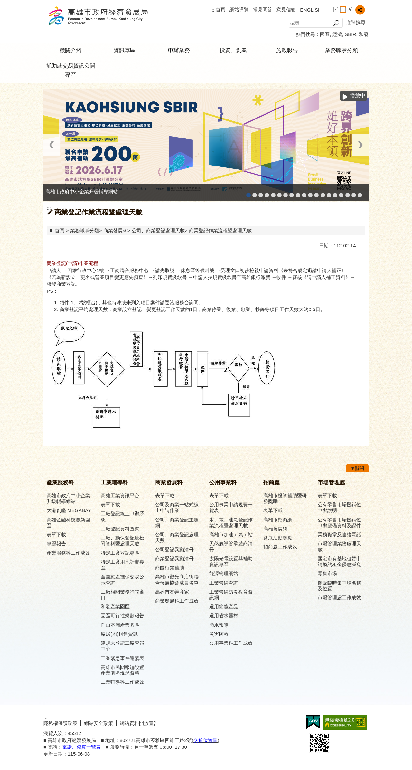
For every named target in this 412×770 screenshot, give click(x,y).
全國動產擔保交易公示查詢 (122, 579)
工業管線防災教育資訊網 (310, 193)
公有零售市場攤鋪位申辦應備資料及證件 (339, 522)
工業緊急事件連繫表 (122, 658)
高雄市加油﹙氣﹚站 (231, 534)
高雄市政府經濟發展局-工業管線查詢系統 (304, 193)
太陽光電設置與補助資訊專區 (231, 561)
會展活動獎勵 (277, 537)
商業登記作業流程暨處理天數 (220, 230)
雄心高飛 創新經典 (353, 193)
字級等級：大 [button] (349, 9)
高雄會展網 (341, 193)
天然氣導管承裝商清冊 (231, 546)
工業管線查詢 (223, 582)
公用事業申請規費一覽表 (231, 507)
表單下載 (56, 534)
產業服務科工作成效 (68, 553)
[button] (336, 23)
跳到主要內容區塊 (3, 3)
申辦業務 (179, 50)
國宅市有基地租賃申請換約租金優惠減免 (339, 561)
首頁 (220, 9)
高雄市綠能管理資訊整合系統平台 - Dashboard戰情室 (323, 193)
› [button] (360, 145)
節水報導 (219, 625)
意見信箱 (286, 9)
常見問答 (262, 9)
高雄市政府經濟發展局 (97, 15)
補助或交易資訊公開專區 (70, 70)
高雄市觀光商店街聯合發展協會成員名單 (177, 579)
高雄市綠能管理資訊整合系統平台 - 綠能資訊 (316, 193)
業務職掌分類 (341, 50)
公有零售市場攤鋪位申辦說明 (339, 507)
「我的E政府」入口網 (360, 193)
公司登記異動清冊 (174, 549)
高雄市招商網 (277, 519)
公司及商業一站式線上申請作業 (177, 507)
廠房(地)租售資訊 (119, 634)
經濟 (337, 34)
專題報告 (56, 543)
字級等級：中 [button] (343, 9)
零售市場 (327, 573)
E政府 (313, 722)
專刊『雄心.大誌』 (347, 193)
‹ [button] (51, 145)
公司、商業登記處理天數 (158, 230)
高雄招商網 (335, 193)
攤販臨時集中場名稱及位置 (339, 585)
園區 (325, 34)
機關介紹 (70, 50)
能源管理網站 (223, 573)
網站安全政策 (98, 723)
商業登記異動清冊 (174, 558)
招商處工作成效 (280, 546)
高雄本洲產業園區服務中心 (285, 193)
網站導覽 (239, 9)
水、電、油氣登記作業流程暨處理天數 (231, 522)
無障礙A (345, 722)
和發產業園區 (273, 193)
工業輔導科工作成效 (122, 682)
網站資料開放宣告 (139, 723)
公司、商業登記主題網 (291, 193)
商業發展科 (115, 230)
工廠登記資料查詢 (120, 528)
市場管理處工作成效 (339, 597)
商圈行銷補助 (169, 567)
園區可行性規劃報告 (122, 615)
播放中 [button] (357, 95)
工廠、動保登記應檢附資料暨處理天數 (122, 540)
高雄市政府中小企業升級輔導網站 (248, 193)
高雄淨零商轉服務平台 (329, 193)
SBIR (350, 34)
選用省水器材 (223, 615)
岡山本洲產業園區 (120, 625)
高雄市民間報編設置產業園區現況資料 (122, 670)
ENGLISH (311, 10)
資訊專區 (125, 50)
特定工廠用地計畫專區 (122, 564)
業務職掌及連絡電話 (339, 534)
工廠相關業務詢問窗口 (122, 594)
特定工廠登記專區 (120, 553)
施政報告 (287, 50)
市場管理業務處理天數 (339, 546)
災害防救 (219, 634)
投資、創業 (233, 50)
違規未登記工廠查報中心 (122, 645)
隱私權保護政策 (60, 723)
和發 (364, 34)
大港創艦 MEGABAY (69, 510)
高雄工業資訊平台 (279, 193)
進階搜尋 (355, 22)
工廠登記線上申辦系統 (267, 193)
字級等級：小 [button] (336, 9)
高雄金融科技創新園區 (260, 193)
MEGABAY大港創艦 (254, 193)
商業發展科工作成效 (177, 601)
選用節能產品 (223, 606)
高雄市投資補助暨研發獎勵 (285, 498)
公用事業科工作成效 (231, 643)
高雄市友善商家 (298, 193)
